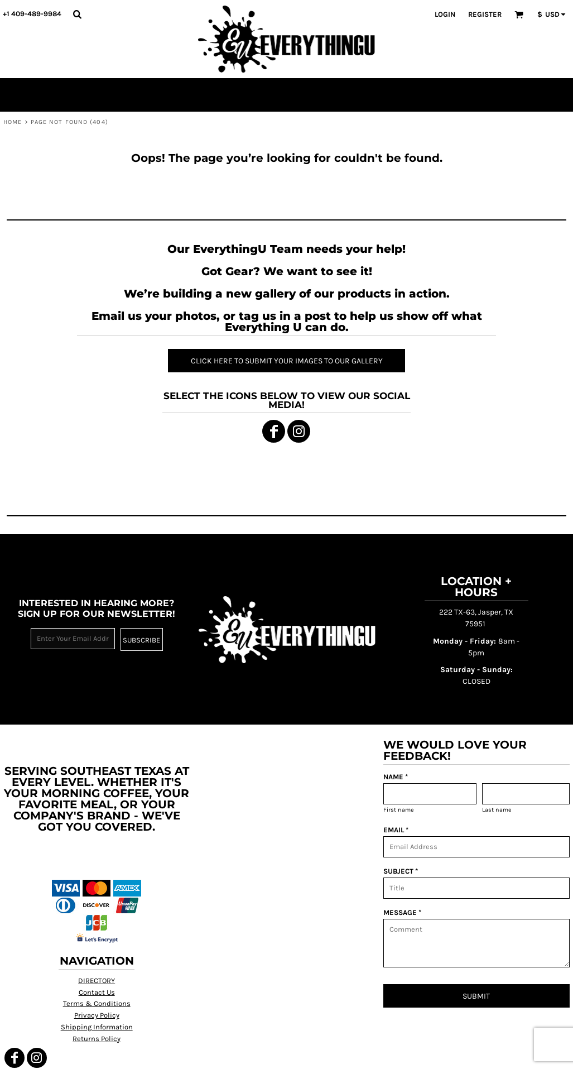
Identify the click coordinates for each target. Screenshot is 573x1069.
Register (485, 14)
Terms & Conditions (97, 1003)
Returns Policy (97, 1038)
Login (445, 14)
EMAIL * (395, 830)
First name (398, 809)
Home (12, 122)
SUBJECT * (400, 871)
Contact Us (97, 992)
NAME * (395, 777)
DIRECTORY (96, 980)
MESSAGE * (402, 912)
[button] (77, 13)
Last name (497, 809)
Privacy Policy (96, 1015)
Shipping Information (97, 1027)
